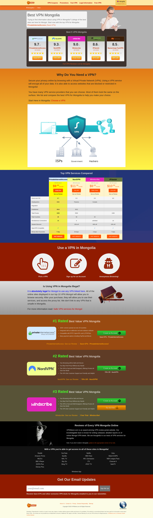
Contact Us (68, 503)
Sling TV (64, 464)
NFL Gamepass (88, 458)
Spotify (64, 456)
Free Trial (76, 58)
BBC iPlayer (40, 461)
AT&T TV (89, 464)
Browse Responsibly (82, 503)
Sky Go (64, 461)
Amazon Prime (40, 456)
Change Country (121, 3)
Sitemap (91, 503)
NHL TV (64, 458)
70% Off (57, 58)
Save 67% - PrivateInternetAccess (111, 337)
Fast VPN (73, 3)
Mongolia (31, 8)
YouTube (64, 453)
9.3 (56, 44)
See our (58, 194)
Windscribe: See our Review (67, 415)
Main (39, 8)
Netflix (89, 453)
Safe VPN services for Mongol (68, 309)
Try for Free (110, 408)
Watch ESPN (113, 456)
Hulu (113, 453)
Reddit (40, 453)
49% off (115, 58)
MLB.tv (39, 458)
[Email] (62, 488)
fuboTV (113, 464)
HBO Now (88, 456)
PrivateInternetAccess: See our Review (62, 344)
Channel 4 (113, 461)
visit (58, 236)
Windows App (76, 471)
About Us (62, 503)
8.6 (95, 44)
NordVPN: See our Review (68, 379)
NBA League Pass (113, 458)
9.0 (75, 44)
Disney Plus (40, 467)
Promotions (64, 3)
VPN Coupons (53, 3)
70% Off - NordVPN (111, 372)
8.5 (114, 44)
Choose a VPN (58, 100)
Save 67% (37, 58)
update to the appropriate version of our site (102, 443)
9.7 (36, 44)
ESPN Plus (40, 464)
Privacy (74, 503)
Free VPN (97, 3)
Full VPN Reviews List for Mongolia (76, 64)
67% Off (96, 58)
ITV (89, 461)
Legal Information (85, 3)
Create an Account (110, 333)
